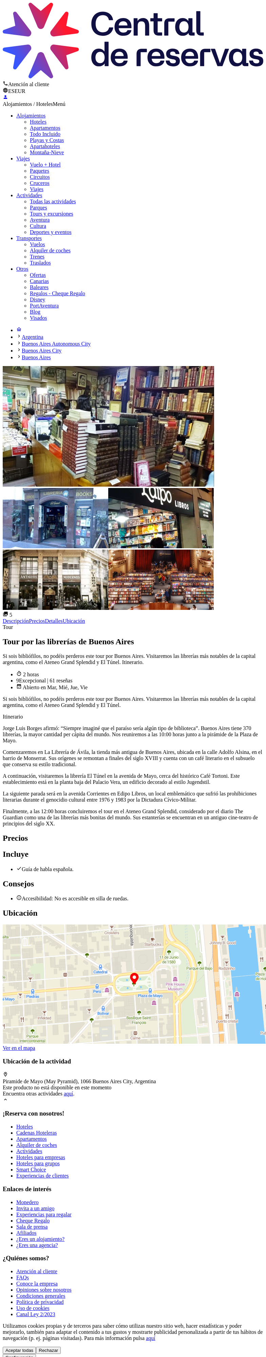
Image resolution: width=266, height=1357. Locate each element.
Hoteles (38, 122)
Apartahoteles (45, 146)
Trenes (37, 256)
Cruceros (40, 183)
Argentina (32, 337)
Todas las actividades (53, 201)
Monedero (27, 1202)
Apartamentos (45, 128)
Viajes (23, 158)
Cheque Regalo (33, 1221)
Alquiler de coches (50, 250)
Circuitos (40, 177)
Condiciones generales (40, 1296)
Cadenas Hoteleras (36, 1133)
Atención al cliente (36, 1271)
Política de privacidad (40, 1302)
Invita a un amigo (35, 1208)
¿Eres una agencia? (37, 1245)
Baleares (39, 287)
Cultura (38, 226)
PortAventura (44, 306)
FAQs (22, 1277)
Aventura (40, 220)
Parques (38, 207)
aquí (68, 1093)
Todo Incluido (45, 134)
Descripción (16, 621)
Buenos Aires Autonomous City (56, 344)
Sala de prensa (32, 1227)
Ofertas (38, 275)
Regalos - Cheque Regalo (57, 293)
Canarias (39, 281)
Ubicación (74, 621)
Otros (22, 269)
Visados (38, 318)
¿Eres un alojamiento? (40, 1239)
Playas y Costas (47, 140)
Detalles (53, 621)
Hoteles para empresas (40, 1157)
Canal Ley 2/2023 (35, 1314)
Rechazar (48, 1350)
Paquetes (39, 171)
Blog (35, 312)
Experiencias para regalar (44, 1214)
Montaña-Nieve (47, 152)
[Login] (5, 98)
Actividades (29, 195)
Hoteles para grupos (38, 1163)
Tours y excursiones (51, 214)
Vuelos (37, 244)
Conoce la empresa (37, 1284)
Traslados (40, 263)
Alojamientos (30, 116)
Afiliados (26, 1233)
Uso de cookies (33, 1308)
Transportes (29, 238)
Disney (37, 299)
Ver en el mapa (19, 1048)
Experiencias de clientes (42, 1176)
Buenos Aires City (41, 350)
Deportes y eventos (51, 232)
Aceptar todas (19, 1350)
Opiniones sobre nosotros (44, 1290)
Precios (37, 621)
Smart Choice (31, 1169)
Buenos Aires (36, 357)
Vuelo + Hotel (45, 165)
